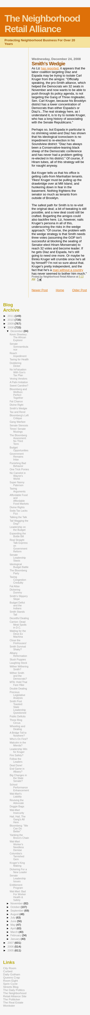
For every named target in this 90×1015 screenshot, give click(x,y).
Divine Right (16, 404)
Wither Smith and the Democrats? (18, 675)
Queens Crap (11, 977)
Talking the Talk (18, 517)
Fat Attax (15, 586)
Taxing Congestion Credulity (18, 579)
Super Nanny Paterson (17, 484)
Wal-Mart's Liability (16, 795)
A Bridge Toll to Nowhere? (18, 734)
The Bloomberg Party (18, 572)
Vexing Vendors (18, 378)
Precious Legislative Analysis (17, 695)
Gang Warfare (17, 421)
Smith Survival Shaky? (18, 648)
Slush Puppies (18, 659)
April (14, 928)
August (15, 914)
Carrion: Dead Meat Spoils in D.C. (18, 624)
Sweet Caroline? (19, 385)
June (14, 921)
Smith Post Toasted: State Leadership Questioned (18, 707)
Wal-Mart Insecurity (17, 811)
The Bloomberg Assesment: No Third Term (18, 439)
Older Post (79, 290)
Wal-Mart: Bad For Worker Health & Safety (18, 895)
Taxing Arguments (17, 490)
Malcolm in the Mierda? (18, 744)
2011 (10, 315)
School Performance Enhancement (19, 787)
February (16, 935)
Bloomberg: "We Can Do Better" (19, 828)
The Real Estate (13, 1002)
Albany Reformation (18, 654)
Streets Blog (10, 986)
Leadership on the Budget (18, 528)
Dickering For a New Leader (18, 871)
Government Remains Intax (17, 456)
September (17, 910)
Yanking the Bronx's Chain (19, 836)
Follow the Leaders (16, 760)
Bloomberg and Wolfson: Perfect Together (18, 393)
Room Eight (10, 980)
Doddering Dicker (15, 364)
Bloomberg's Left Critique (19, 417)
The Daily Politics (14, 989)
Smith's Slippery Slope (19, 597)
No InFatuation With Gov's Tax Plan (18, 372)
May (13, 924)
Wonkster (9, 1005)
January (16, 938)
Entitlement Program (16, 886)
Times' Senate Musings (18, 430)
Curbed (7, 971)
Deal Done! (16, 765)
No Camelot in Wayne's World (18, 475)
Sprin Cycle (10, 983)
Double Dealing (18, 688)
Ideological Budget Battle (19, 565)
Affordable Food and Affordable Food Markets (19, 499)
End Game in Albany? (17, 770)
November (17, 903)
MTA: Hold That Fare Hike (18, 683)
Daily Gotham (11, 974)
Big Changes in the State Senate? (18, 778)
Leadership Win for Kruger (18, 750)
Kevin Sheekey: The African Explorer (18, 337)
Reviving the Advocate (17, 801)
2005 (10, 950)
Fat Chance (16, 401)
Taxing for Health (19, 359)
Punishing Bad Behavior (18, 464)
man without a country (68, 270)
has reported (50, 68)
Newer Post (40, 290)
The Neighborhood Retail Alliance (42, 23)
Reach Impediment (18, 354)
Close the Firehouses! (18, 642)
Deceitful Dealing (19, 618)
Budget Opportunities (19, 449)
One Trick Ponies (19, 469)
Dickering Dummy (16, 591)
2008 (10, 327)
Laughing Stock (18, 662)
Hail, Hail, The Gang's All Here (17, 819)
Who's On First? (19, 738)
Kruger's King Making (17, 864)
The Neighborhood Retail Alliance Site (14, 994)
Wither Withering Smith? (19, 668)
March (15, 931)
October (16, 907)
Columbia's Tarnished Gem (17, 856)
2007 (10, 942)
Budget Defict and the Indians (17, 605)
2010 (10, 319)
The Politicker (11, 999)
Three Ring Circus (16, 721)
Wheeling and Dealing (17, 728)
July (13, 917)
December (17, 331)
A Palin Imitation (19, 382)
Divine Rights (17, 507)
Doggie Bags (17, 806)
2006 (10, 946)
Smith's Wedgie (18, 408)
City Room (9, 968)
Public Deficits (17, 716)
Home (60, 290)
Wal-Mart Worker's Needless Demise (17, 846)
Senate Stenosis (19, 425)
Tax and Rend (17, 412)
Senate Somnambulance (19, 346)
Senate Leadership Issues (18, 878)
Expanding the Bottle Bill (18, 535)
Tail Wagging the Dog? (19, 522)
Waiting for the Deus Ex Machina (18, 633)
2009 (10, 323)
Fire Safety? (16, 755)
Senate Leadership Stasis (18, 557)
